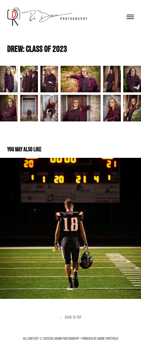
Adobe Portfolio (107, 338)
